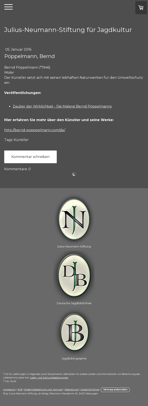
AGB (20, 389)
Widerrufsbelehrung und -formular (43, 389)
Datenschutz (72, 389)
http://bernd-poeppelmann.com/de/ (34, 130)
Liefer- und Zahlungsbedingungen (49, 377)
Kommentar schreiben (30, 157)
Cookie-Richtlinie (89, 389)
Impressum (9, 389)
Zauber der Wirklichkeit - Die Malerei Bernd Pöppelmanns (62, 106)
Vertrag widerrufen (115, 389)
